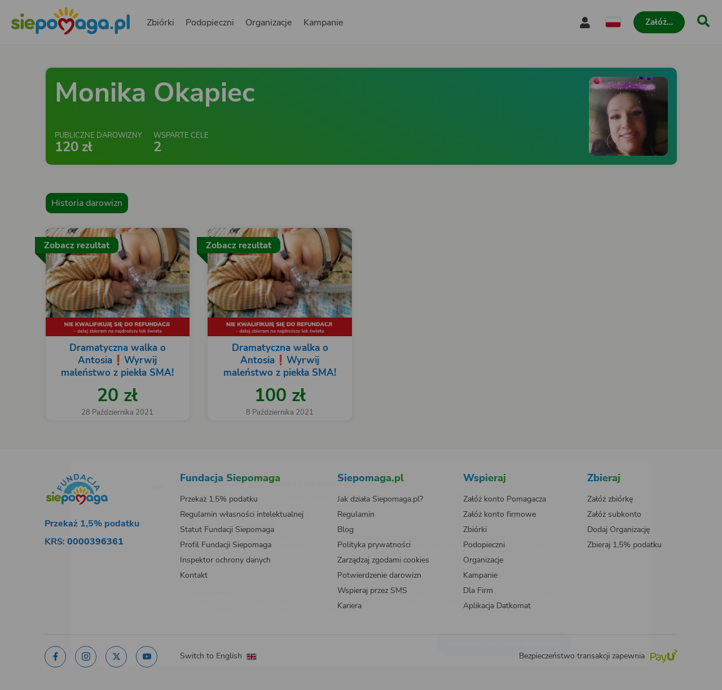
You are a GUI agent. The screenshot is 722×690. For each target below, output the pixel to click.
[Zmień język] (113, 467)
